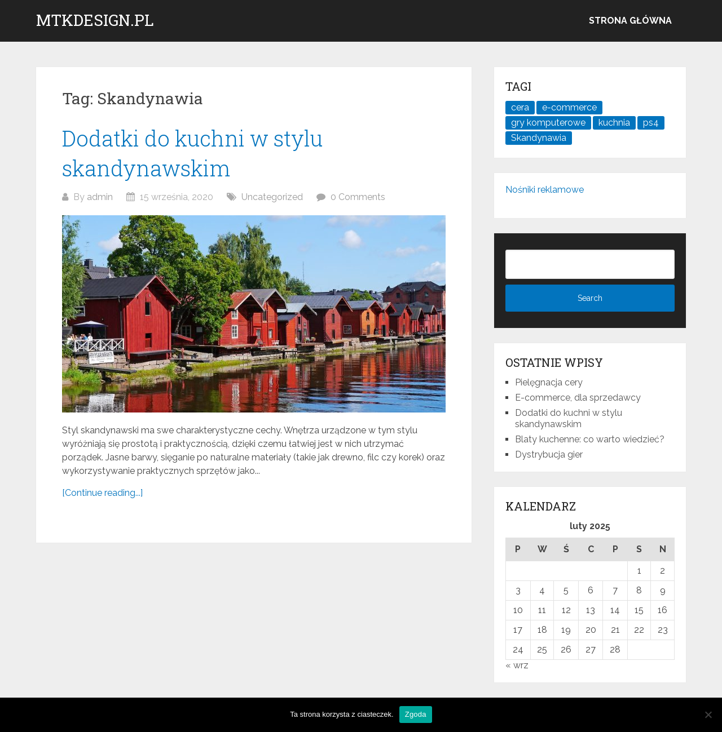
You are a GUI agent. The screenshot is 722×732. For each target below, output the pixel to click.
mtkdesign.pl (95, 20)
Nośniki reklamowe (544, 189)
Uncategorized (272, 197)
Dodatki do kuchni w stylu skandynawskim (568, 418)
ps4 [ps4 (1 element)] (651, 122)
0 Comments (358, 197)
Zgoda (415, 714)
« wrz (517, 665)
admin (100, 197)
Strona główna (630, 20)
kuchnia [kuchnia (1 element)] (614, 122)
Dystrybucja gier (549, 454)
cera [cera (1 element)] (520, 107)
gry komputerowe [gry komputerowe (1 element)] (548, 122)
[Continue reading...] (102, 492)
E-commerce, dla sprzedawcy (578, 397)
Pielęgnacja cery (549, 382)
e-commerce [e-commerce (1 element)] (569, 107)
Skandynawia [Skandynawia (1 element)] (538, 137)
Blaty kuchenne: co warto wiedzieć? (589, 439)
